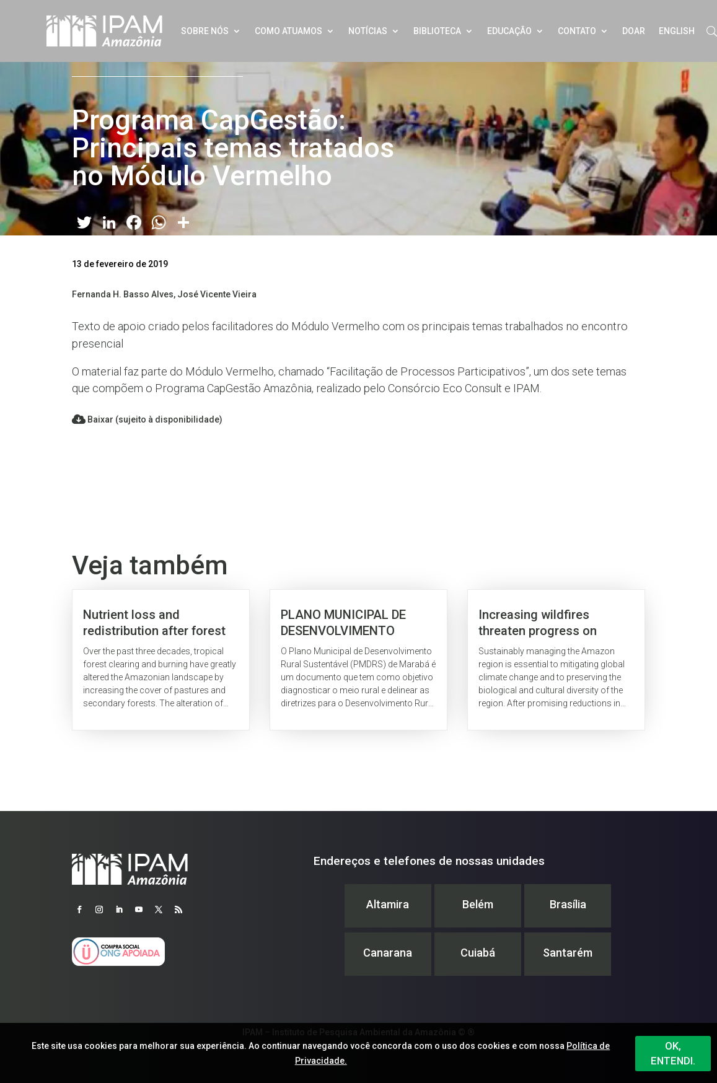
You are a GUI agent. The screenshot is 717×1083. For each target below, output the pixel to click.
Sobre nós (205, 31)
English (677, 31)
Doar (633, 31)
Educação (509, 31)
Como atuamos (288, 31)
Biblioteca (437, 31)
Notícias (367, 31)
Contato (577, 31)
